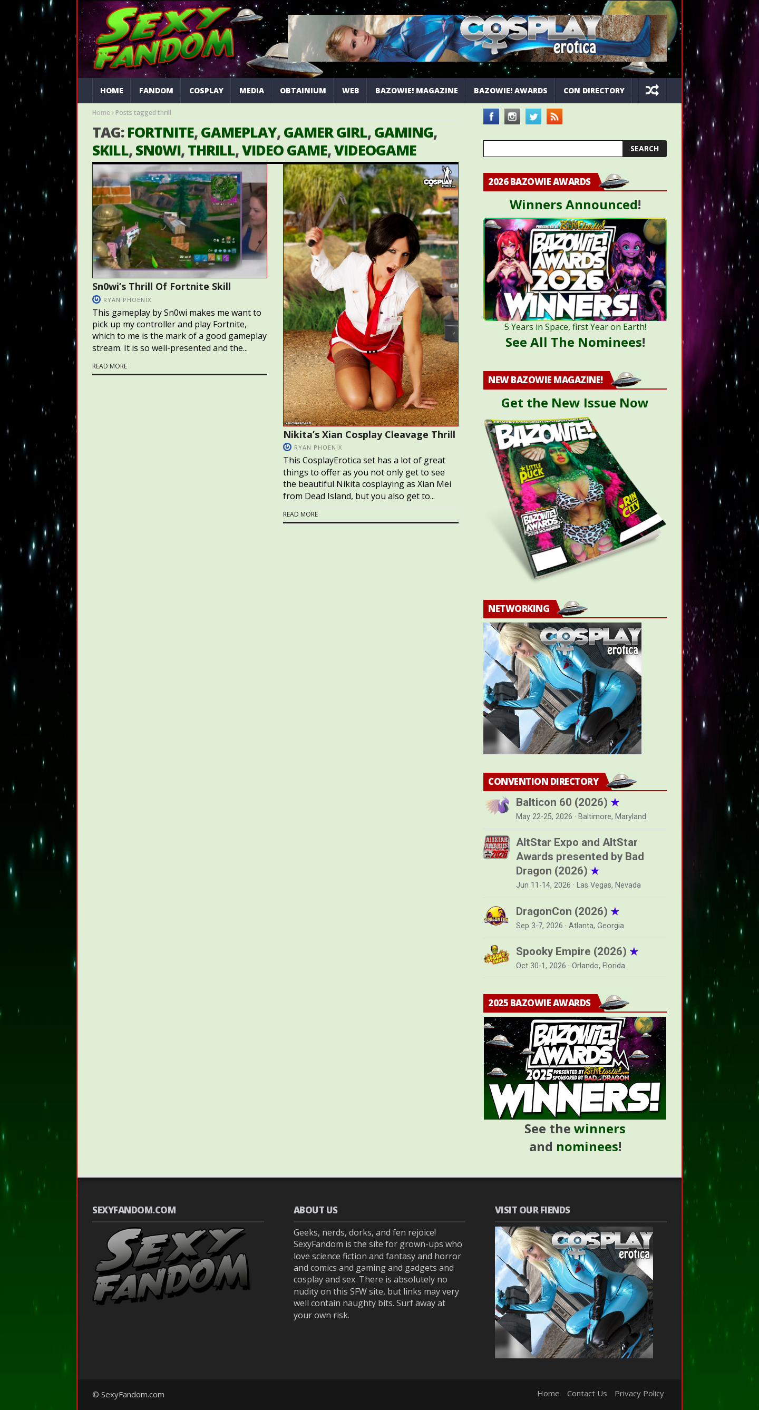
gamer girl (325, 132)
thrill (211, 150)
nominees (587, 1146)
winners (600, 1128)
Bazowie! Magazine (416, 90)
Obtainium (303, 90)
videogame (375, 150)
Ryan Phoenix (127, 300)
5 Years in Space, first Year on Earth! (575, 327)
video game (284, 150)
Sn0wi (158, 150)
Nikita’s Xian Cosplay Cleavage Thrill (369, 434)
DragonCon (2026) (567, 911)
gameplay (239, 132)
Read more (109, 366)
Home (111, 90)
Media (251, 90)
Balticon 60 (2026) (567, 802)
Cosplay (206, 90)
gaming (403, 132)
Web (350, 90)
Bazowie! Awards (511, 90)
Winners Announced (574, 204)
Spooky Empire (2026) (577, 951)
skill (110, 150)
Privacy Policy (639, 1393)
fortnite (160, 132)
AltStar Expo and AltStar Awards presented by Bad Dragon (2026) (580, 856)
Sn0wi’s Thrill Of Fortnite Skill (161, 286)
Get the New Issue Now (575, 402)
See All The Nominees (573, 342)
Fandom (156, 90)
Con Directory (594, 90)
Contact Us (587, 1393)
